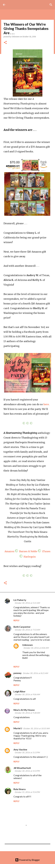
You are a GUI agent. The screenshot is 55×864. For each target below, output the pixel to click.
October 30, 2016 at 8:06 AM (36, 648)
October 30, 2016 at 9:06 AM (27, 694)
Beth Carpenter (22, 626)
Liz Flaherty (19, 599)
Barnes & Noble (28, 551)
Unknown (27, 644)
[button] (5, 43)
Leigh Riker (19, 691)
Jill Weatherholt (22, 767)
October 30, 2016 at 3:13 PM (27, 752)
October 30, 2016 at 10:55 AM (36, 728)
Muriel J (17, 728)
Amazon (9, 551)
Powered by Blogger (27, 859)
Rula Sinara (19, 789)
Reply (16, 620)
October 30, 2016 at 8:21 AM (35, 673)
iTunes (46, 551)
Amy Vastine (20, 749)
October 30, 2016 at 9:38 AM (27, 713)
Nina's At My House (24, 709)
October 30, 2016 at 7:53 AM (27, 630)
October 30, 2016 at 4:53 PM (27, 771)
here (46, 404)
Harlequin (30, 556)
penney (17, 673)
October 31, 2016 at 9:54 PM (27, 792)
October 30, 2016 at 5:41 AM (27, 603)
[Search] (51, 4)
